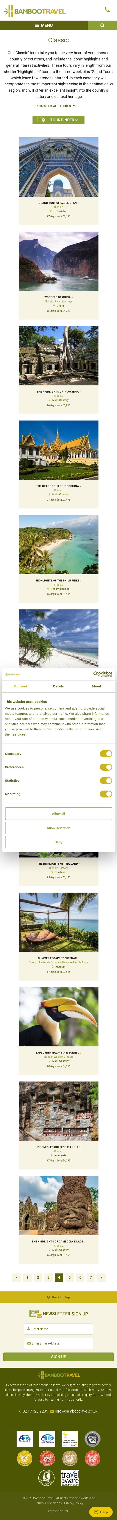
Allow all (58, 813)
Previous (16, 1277)
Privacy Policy (73, 1503)
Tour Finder (62, 120)
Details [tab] (58, 686)
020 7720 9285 (35, 1411)
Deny (58, 842)
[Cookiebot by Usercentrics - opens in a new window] (93, 674)
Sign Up (58, 1356)
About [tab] (96, 686)
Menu (47, 25)
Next (101, 1277)
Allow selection (58, 828)
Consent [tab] (20, 686)
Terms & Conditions (48, 1503)
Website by (58, 1511)
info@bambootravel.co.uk (76, 1411)
